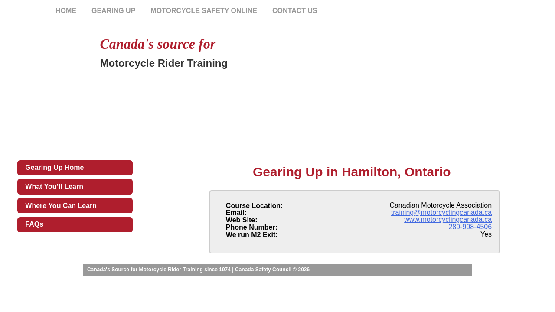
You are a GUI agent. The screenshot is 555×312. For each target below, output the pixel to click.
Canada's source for (157, 44)
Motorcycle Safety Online (203, 10)
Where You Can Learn (61, 205)
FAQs (34, 224)
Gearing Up (113, 10)
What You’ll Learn (54, 186)
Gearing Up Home (54, 167)
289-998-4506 (470, 227)
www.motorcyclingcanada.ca (448, 219)
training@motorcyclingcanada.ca (441, 212)
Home (66, 10)
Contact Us (294, 10)
